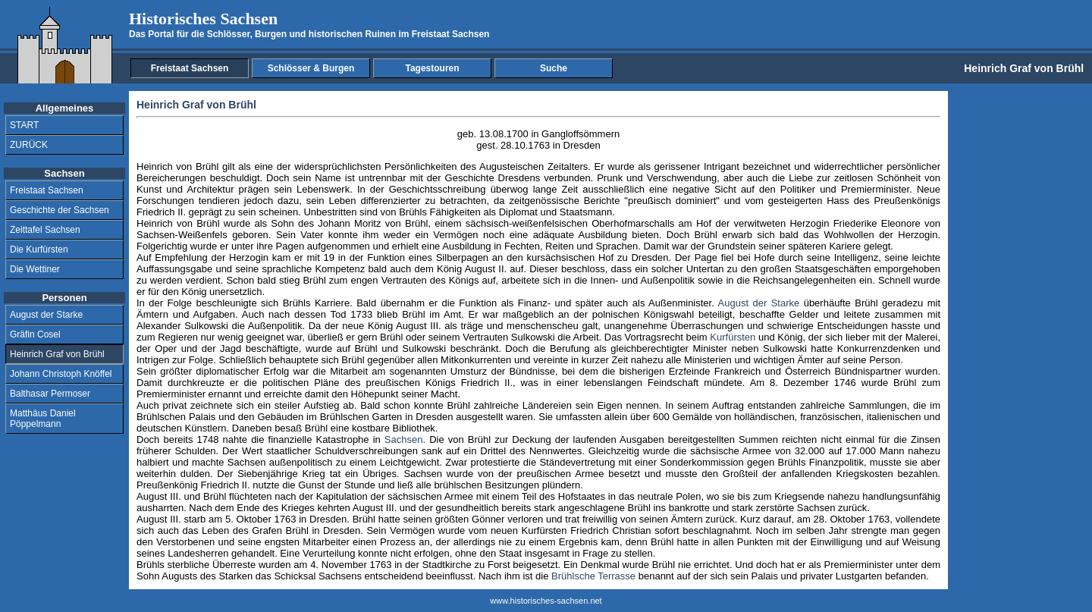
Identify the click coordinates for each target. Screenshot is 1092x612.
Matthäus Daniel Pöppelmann (43, 418)
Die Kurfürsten (39, 249)
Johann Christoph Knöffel (61, 374)
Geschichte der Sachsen (59, 210)
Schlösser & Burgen (311, 68)
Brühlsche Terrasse (593, 576)
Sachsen (403, 439)
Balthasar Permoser (50, 393)
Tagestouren (432, 68)
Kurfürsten (732, 337)
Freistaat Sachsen (190, 68)
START (24, 125)
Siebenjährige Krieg (281, 473)
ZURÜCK (29, 145)
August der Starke (46, 314)
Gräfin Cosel (35, 334)
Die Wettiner (35, 269)
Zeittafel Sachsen (45, 229)
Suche (553, 68)
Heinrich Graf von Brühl (57, 354)
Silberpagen (462, 257)
